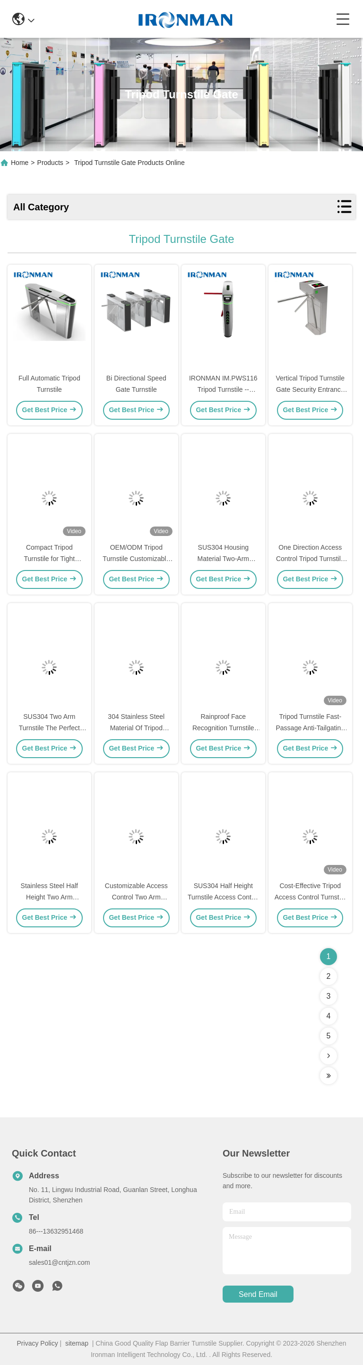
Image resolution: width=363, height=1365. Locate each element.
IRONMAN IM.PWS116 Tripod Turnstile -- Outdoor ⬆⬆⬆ (223, 389)
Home (19, 162)
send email (258, 1294)
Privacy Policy (37, 1343)
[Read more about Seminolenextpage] (328, 1055)
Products (50, 162)
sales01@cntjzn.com (59, 1262)
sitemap (76, 1343)
